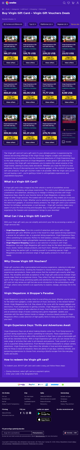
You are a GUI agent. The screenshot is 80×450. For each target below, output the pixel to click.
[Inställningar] (70, 433)
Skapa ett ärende (45, 401)
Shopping (33, 9)
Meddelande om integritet (20, 443)
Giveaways (64, 399)
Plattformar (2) (47, 24)
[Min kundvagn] (73, 3)
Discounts (27, 404)
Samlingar (27, 399)
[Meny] (3, 3)
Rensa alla (75, 24)
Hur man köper (28, 396)
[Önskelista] (68, 3)
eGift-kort (24, 9)
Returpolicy (43, 404)
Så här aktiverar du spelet (48, 399)
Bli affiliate (64, 401)
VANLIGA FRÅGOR (46, 396)
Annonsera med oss (8, 415)
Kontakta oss (6, 399)
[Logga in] (77, 3)
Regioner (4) (63, 24)
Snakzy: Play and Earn (67, 404)
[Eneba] (11, 2)
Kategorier (15, 9)
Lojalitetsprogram (29, 401)
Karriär (4, 401)
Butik (8, 9)
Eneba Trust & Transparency (10, 404)
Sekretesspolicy (40, 436)
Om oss (4, 396)
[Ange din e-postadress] (17, 433)
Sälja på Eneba (6, 413)
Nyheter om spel (66, 396)
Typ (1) (32, 24)
